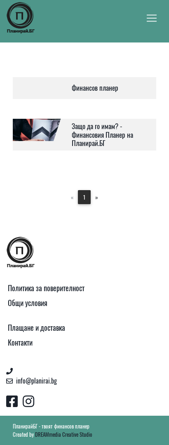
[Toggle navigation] (152, 18)
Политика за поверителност (46, 288)
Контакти (20, 342)
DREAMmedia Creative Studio (63, 434)
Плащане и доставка (36, 328)
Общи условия (27, 303)
